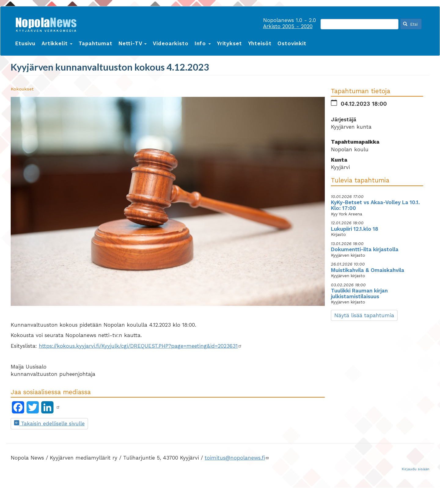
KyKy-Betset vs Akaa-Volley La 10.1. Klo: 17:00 (375, 205)
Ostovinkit (291, 43)
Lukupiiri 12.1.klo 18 (354, 229)
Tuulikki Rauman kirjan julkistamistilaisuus (359, 293)
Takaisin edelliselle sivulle (49, 423)
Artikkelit (57, 43)
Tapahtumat (95, 43)
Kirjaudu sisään (415, 469)
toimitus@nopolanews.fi (237, 458)
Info (203, 43)
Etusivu (25, 43)
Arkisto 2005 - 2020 (288, 26)
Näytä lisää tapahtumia (364, 315)
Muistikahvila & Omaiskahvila (367, 270)
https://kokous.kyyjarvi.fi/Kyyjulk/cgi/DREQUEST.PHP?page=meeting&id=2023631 (140, 346)
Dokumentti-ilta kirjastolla (364, 249)
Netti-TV (133, 43)
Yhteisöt (260, 43)
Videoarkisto (170, 43)
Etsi (410, 24)
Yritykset (229, 43)
